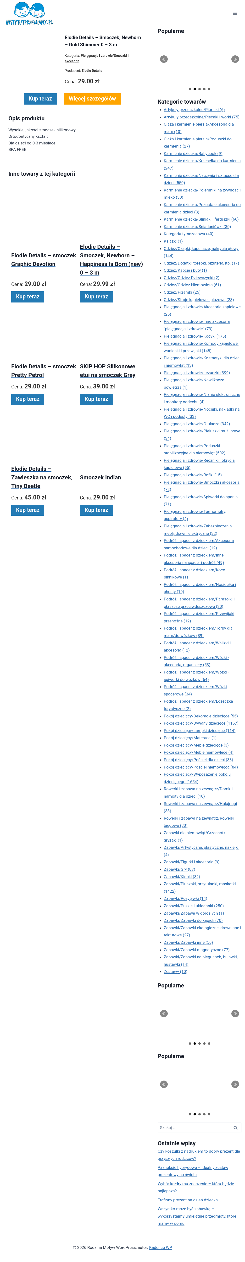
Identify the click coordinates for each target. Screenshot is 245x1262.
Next (235, 59)
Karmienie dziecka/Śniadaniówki (197, 226)
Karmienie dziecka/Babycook (193, 153)
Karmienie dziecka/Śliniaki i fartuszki (201, 219)
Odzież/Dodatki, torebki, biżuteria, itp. (201, 263)
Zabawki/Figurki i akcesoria (192, 861)
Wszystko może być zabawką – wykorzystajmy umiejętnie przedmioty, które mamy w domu (197, 1216)
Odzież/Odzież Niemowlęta (192, 284)
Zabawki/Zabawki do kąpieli (193, 920)
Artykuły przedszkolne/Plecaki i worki (201, 117)
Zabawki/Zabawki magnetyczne (197, 949)
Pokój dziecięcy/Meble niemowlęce (199, 752)
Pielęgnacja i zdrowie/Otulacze (197, 423)
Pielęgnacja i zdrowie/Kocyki (195, 336)
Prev (164, 59)
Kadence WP (160, 1247)
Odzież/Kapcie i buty (185, 270)
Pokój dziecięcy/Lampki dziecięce (200, 730)
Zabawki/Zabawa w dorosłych (194, 913)
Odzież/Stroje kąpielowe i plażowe (199, 299)
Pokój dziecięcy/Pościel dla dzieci (198, 759)
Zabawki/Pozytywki (185, 898)
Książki (173, 241)
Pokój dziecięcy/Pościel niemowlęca (201, 767)
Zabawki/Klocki (182, 876)
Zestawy (176, 971)
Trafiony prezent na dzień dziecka (188, 1200)
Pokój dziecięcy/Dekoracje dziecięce (201, 716)
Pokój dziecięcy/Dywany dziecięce (201, 723)
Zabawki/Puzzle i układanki (194, 905)
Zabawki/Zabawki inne (188, 942)
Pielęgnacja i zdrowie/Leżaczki (197, 372)
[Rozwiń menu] (234, 13)
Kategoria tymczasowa (189, 233)
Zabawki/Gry (179, 869)
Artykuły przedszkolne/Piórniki (194, 109)
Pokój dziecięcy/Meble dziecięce (196, 745)
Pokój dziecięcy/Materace (190, 737)
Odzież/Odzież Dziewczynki (191, 277)
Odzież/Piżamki (182, 292)
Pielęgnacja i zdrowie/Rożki (193, 474)
